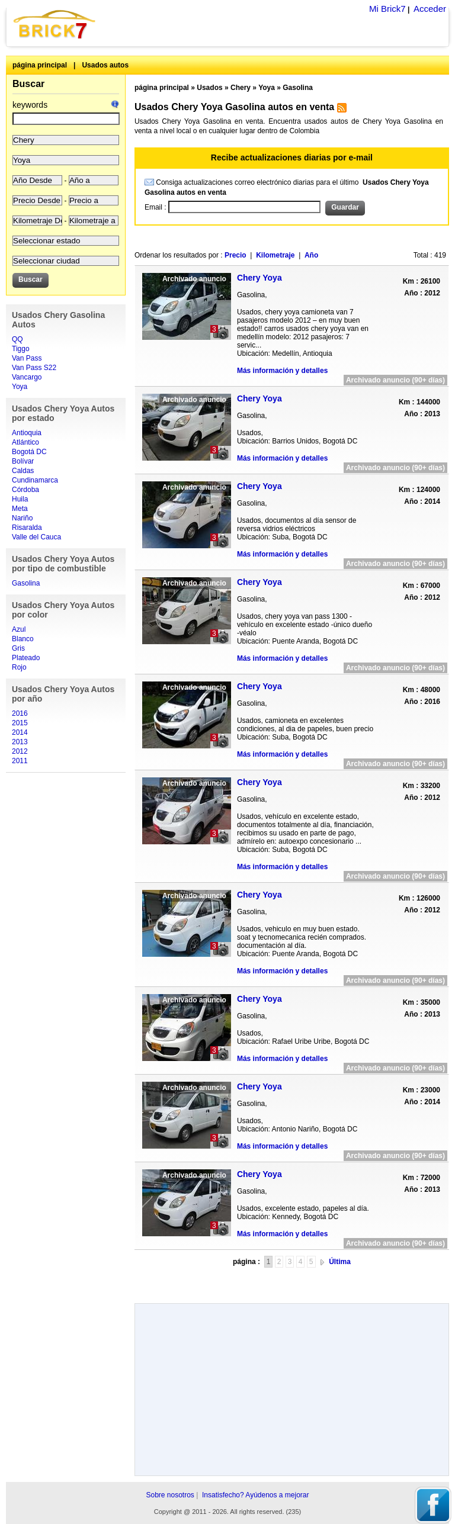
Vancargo (26, 377)
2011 (20, 761)
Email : (156, 207)
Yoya (19, 386)
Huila (20, 499)
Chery (240, 87)
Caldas (23, 471)
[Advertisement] (291, 1281)
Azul (18, 629)
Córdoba (25, 490)
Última (340, 1262)
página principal (39, 65)
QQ (17, 339)
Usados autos (105, 65)
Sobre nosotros (170, 1495)
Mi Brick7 (387, 9)
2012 (20, 751)
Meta (20, 508)
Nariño (22, 518)
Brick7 (55, 24)
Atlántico (25, 442)
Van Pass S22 (34, 368)
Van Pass (26, 358)
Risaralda (27, 527)
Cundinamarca (35, 480)
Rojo (19, 667)
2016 (20, 713)
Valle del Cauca (36, 537)
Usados (209, 87)
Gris (18, 648)
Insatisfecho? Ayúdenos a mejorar (255, 1495)
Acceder (430, 9)
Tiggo (21, 349)
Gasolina (26, 583)
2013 (20, 742)
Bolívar (23, 461)
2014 (20, 732)
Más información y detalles (282, 370)
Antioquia (26, 433)
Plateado (26, 658)
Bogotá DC (29, 452)
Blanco (23, 639)
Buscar (28, 84)
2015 (20, 723)
